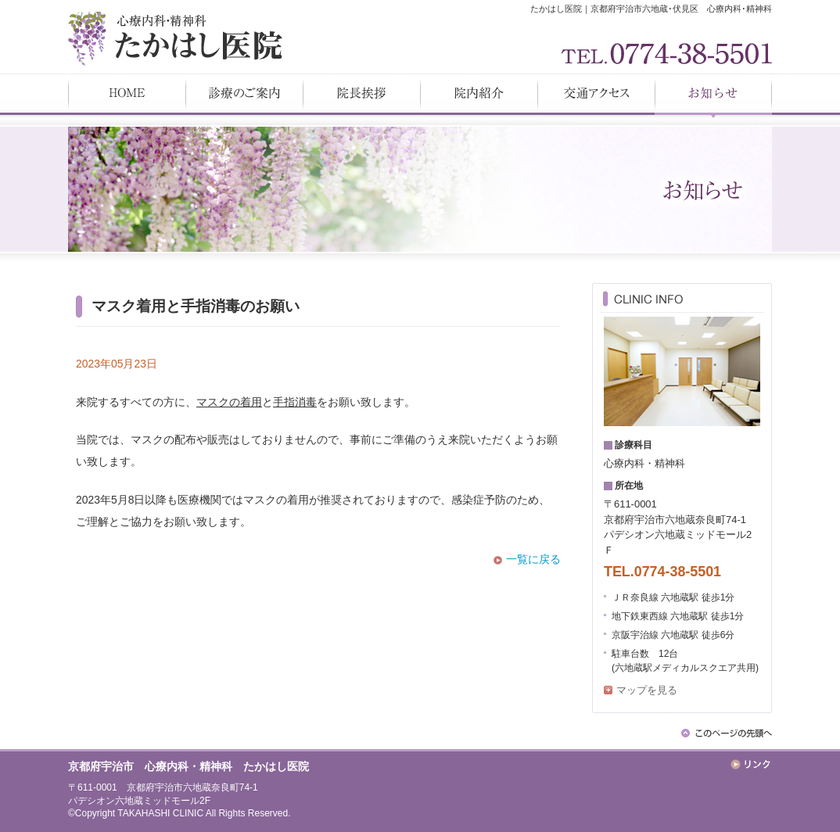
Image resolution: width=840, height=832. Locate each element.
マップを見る (646, 690)
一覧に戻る (533, 559)
